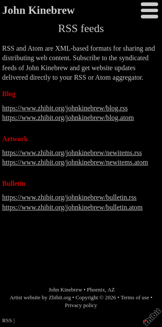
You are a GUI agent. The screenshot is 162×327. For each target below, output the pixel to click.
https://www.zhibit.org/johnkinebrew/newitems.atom (75, 162)
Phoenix (96, 290)
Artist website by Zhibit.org (40, 298)
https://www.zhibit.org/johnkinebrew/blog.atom (68, 117)
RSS (7, 320)
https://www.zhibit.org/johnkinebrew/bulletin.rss (69, 197)
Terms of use (135, 298)
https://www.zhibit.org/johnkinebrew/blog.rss (65, 108)
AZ (111, 290)
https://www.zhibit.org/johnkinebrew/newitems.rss (72, 152)
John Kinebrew (38, 10)
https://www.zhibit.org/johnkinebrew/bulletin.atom (72, 207)
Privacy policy (81, 305)
